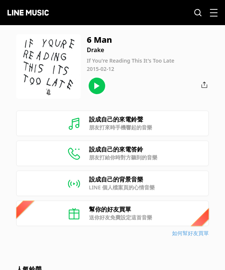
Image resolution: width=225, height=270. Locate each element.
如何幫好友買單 (190, 233)
